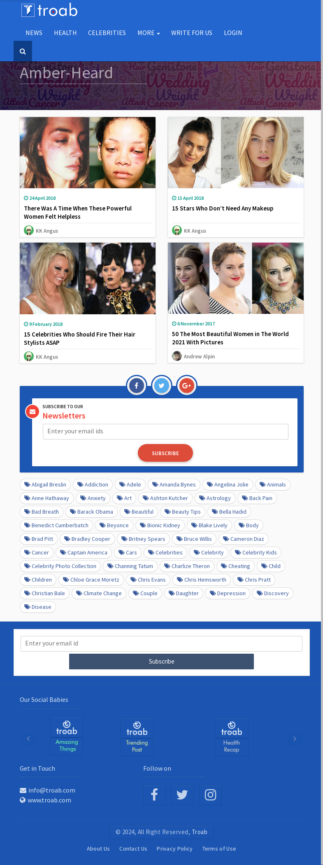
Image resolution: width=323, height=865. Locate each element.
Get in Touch (37, 768)
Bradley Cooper (87, 538)
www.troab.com (45, 799)
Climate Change (99, 593)
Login (233, 32)
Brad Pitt (38, 538)
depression (228, 593)
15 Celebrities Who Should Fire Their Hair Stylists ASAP (79, 338)
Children (38, 579)
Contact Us (133, 848)
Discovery (273, 593)
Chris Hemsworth (201, 579)
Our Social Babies (44, 699)
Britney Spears (143, 538)
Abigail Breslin (45, 484)
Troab (200, 831)
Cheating (235, 566)
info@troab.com (47, 790)
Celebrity (209, 552)
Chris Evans (148, 579)
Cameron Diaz (243, 538)
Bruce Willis (194, 538)
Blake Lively (209, 525)
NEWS (34, 32)
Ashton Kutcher (165, 498)
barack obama (91, 511)
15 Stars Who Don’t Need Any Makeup (222, 208)
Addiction (92, 484)
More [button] (148, 32)
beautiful (138, 511)
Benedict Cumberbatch (56, 525)
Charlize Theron (187, 566)
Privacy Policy (175, 848)
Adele (130, 484)
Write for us (191, 32)
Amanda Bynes (174, 484)
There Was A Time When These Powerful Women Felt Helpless (78, 212)
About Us (98, 848)
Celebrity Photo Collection (60, 566)
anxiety (93, 498)
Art (124, 498)
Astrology (215, 498)
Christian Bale (44, 593)
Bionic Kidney (160, 525)
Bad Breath (41, 511)
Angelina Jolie (228, 484)
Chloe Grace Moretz (91, 579)
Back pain (257, 498)
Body (249, 525)
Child (271, 566)
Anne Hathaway (46, 498)
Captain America (83, 552)
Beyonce (114, 525)
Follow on (157, 768)
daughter (184, 593)
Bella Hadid (229, 511)
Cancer (36, 552)
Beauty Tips (183, 511)
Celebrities (107, 32)
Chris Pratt (254, 579)
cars (128, 552)
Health (65, 32)
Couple (145, 593)
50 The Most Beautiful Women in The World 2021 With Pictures (230, 338)
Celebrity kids (256, 552)
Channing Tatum (130, 566)
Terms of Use (219, 848)
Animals (273, 484)
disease (37, 606)
